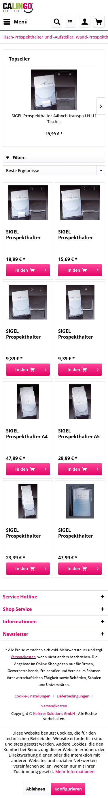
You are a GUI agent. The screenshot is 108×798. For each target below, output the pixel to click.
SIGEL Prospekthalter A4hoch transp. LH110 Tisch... (75, 234)
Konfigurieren (68, 789)
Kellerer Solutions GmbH (54, 713)
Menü (15, 21)
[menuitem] (15, 22)
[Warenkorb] (99, 22)
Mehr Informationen (74, 771)
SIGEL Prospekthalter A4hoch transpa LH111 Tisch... (54, 118)
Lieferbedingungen (73, 696)
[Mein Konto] (84, 22)
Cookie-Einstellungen (32, 696)
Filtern (16, 157)
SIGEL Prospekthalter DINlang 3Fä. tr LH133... (23, 533)
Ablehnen (35, 789)
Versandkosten (23, 656)
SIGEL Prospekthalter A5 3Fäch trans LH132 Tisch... (79, 433)
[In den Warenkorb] (28, 270)
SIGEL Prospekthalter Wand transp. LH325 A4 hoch (75, 533)
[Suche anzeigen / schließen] (56, 22)
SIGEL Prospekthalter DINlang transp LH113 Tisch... (75, 334)
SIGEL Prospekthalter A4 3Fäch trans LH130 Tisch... (27, 433)
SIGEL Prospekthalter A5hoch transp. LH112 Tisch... (23, 334)
